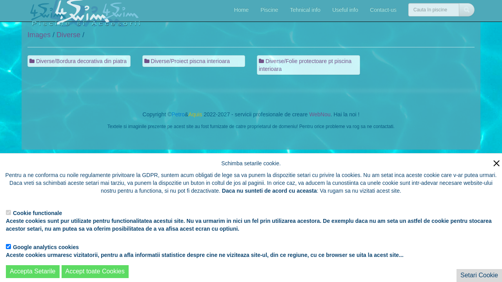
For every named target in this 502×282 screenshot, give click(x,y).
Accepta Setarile (33, 271)
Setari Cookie (479, 275)
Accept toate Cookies (95, 271)
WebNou (319, 114)
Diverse (68, 35)
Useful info (345, 10)
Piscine (269, 10)
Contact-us (383, 10)
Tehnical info (305, 10)
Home (241, 10)
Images (39, 35)
